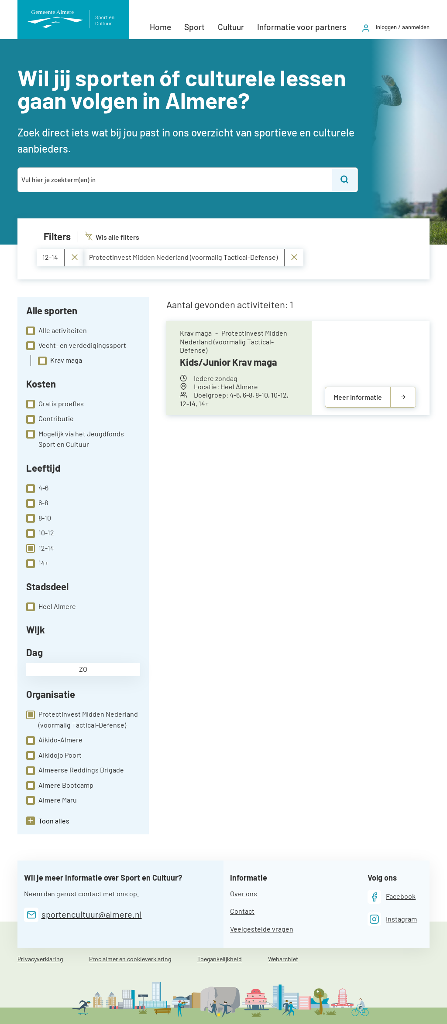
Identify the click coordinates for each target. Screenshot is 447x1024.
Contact (242, 911)
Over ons (243, 893)
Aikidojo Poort (54, 755)
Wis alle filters (112, 237)
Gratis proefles (55, 404)
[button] (47, 821)
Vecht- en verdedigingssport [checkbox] (76, 345)
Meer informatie (358, 397)
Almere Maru (51, 800)
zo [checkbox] (83, 669)
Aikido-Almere (54, 740)
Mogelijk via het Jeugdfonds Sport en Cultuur (75, 439)
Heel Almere (51, 607)
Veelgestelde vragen (261, 929)
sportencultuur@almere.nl (91, 914)
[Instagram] (392, 919)
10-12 (40, 533)
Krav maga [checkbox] (60, 360)
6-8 (37, 503)
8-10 (38, 518)
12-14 (40, 548)
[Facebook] (392, 897)
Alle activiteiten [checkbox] (56, 331)
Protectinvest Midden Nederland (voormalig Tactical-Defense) (82, 719)
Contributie (50, 419)
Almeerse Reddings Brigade (75, 770)
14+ (37, 563)
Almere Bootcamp (59, 785)
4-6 (37, 488)
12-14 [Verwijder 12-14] (60, 257)
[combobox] (175, 180)
